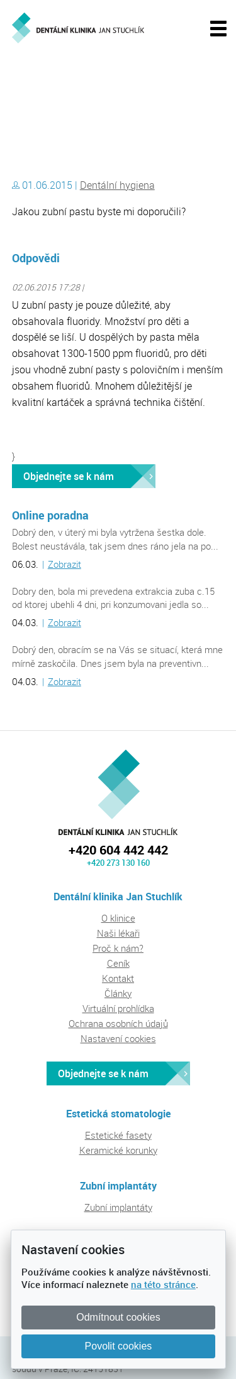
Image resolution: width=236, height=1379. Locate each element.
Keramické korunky (118, 1150)
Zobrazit (64, 564)
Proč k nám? (118, 948)
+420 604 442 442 (118, 849)
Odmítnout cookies (118, 1317)
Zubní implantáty (118, 1207)
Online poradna (50, 515)
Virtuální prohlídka (118, 1008)
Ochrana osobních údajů (118, 1023)
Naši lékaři (118, 933)
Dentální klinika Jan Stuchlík (66, 83)
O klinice (118, 918)
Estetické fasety (118, 1135)
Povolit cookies (118, 1346)
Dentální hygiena (117, 185)
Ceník (118, 963)
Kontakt (118, 978)
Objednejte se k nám (68, 476)
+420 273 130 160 (118, 862)
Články (118, 993)
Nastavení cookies (118, 1038)
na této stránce (163, 1284)
